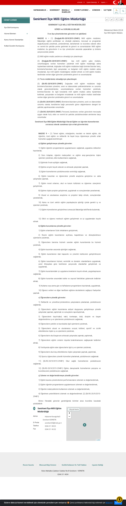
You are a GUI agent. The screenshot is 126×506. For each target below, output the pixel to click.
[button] (116, 19)
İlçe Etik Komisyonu (11, 28)
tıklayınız (109, 503)
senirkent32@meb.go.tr (53, 423)
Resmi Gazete (28, 465)
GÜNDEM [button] (96, 10)
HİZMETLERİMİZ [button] (81, 10)
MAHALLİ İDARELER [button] (66, 11)
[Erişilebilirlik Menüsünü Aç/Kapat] (119, 499)
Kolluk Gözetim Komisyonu (14, 46)
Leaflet (98, 440)
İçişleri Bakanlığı (92, 2)
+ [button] (69, 413)
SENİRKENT (55, 10)
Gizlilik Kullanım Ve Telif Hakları (74, 465)
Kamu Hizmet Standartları (13, 40)
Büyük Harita (74, 409)
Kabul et (118, 503)
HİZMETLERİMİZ (10, 20)
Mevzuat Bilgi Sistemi (47, 465)
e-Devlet (79, 2)
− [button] (69, 416)
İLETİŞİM (107, 10)
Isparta (103, 2)
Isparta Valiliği (97, 465)
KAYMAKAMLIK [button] (40, 10)
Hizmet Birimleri (10, 34)
